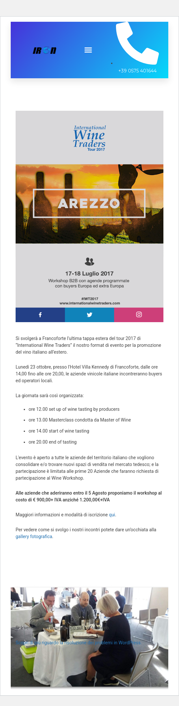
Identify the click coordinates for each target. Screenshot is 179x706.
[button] (88, 50)
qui (112, 514)
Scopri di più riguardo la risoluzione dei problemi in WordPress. (79, 642)
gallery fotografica (34, 536)
